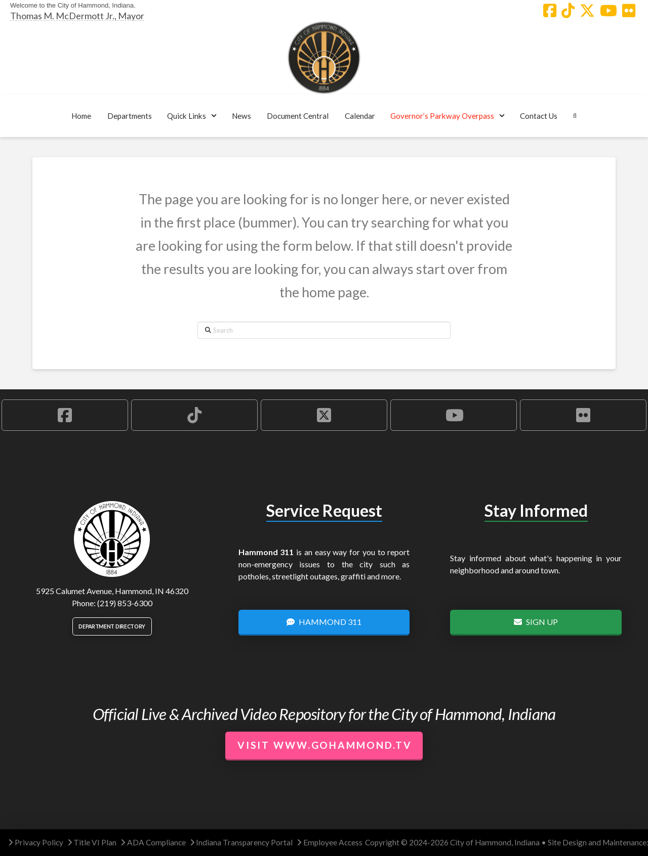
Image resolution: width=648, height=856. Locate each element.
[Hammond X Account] (587, 11)
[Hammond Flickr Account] (629, 11)
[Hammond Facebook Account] (550, 11)
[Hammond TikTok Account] (568, 11)
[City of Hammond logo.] (324, 58)
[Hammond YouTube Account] (608, 11)
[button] (129, 116)
